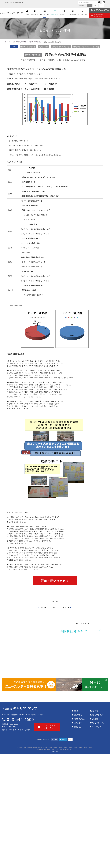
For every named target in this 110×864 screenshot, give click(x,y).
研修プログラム (79, 719)
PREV (43, 608)
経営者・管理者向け (27, 47)
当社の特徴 (77, 715)
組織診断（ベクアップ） (61, 47)
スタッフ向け (43, 47)
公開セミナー (78, 727)
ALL (13, 47)
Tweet (63, 740)
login (103, 2)
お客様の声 (77, 723)
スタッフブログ (97, 715)
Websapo (55, 751)
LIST (55, 608)
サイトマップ (96, 727)
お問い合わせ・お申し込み (98, 15)
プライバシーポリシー (99, 723)
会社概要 (94, 719)
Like (54, 740)
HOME (75, 711)
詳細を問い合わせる (55, 580)
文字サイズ (82, 5)
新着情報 (94, 711)
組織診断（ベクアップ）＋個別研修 (86, 47)
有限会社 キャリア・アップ (80, 631)
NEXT (66, 608)
